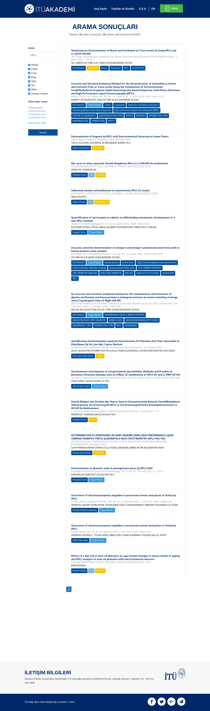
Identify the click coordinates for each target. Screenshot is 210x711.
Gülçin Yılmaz (79, 202)
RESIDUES (140, 115)
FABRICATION (98, 120)
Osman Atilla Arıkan (82, 452)
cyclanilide (120, 105)
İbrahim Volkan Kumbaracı (85, 510)
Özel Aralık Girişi (37, 122)
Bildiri (34, 89)
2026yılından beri (36, 110)
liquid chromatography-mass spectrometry (156, 262)
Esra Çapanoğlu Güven (83, 355)
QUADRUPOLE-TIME (82, 325)
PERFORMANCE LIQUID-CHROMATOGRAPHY (124, 314)
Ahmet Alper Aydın (81, 386)
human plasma (111, 262)
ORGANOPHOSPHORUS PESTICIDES (142, 320)
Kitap (33, 77)
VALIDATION (168, 273)
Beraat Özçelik (79, 570)
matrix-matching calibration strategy (89, 267)
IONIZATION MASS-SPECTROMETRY (89, 320)
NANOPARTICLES (80, 120)
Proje (34, 73)
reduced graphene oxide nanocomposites (92, 110)
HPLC (126, 68)
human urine (128, 262)
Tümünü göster (35, 107)
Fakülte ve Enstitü (123, 8)
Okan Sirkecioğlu (80, 540)
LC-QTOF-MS (138, 68)
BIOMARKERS (131, 325)
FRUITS (111, 120)
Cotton (108, 105)
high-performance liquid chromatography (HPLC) (137, 110)
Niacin (104, 68)
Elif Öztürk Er (78, 68)
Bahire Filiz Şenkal (81, 148)
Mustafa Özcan (79, 174)
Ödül (33, 81)
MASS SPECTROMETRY (111, 273)
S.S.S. (142, 8)
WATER (129, 115)
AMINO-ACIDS (115, 320)
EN (153, 8)
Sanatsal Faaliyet (39, 93)
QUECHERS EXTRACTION (110, 115)
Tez (33, 85)
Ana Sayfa (100, 8)
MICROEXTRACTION (158, 115)
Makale (34, 64)
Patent (34, 68)
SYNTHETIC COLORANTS (84, 115)
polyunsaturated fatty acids (122, 267)
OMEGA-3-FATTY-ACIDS (147, 273)
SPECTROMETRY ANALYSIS (85, 273)
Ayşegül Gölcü (79, 232)
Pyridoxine (116, 68)
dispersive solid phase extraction (143, 105)
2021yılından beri (36, 117)
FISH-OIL (129, 273)
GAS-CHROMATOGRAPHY (149, 267)
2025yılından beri (36, 114)
